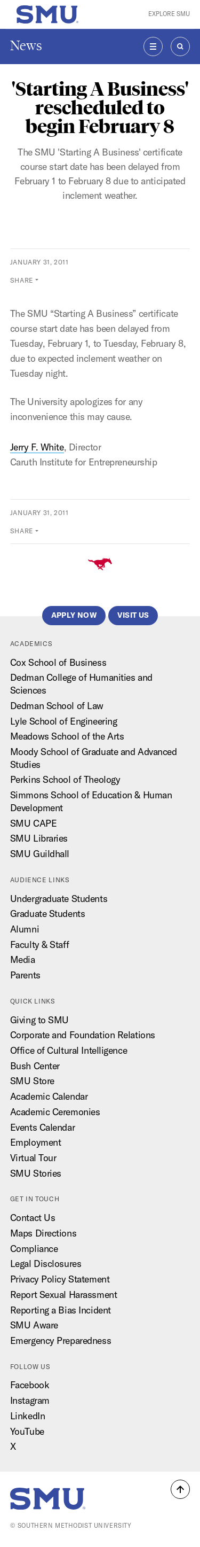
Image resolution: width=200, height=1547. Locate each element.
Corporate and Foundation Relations (82, 1035)
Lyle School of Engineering (63, 721)
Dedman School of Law (56, 705)
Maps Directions (43, 1233)
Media (22, 959)
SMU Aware (34, 1325)
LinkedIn (27, 1416)
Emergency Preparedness (60, 1340)
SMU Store (32, 1081)
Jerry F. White (37, 447)
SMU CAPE (33, 823)
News (26, 45)
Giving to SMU (39, 1020)
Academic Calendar (49, 1096)
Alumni (24, 929)
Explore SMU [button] (169, 14)
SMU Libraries (39, 838)
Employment (35, 1142)
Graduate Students (47, 913)
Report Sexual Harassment (63, 1294)
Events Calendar (42, 1127)
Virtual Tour (33, 1158)
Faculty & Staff (39, 944)
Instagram (30, 1400)
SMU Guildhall (39, 854)
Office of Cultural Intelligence (68, 1050)
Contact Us (32, 1217)
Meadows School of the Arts (67, 736)
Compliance (34, 1248)
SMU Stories (35, 1173)
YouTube (27, 1431)
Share (22, 280)
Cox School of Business (58, 662)
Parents (25, 975)
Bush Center (35, 1066)
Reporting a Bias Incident (60, 1310)
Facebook (29, 1385)
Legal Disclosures (46, 1263)
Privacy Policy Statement (59, 1279)
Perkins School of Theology (65, 779)
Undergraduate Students (58, 898)
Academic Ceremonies (55, 1112)
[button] (180, 1489)
